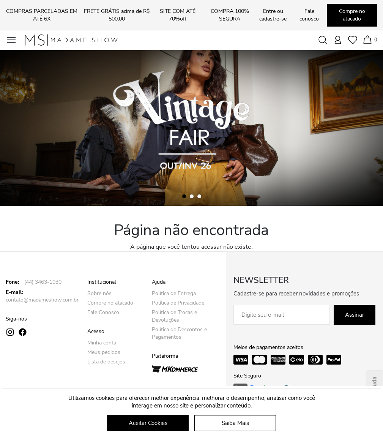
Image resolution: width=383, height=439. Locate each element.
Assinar (354, 315)
